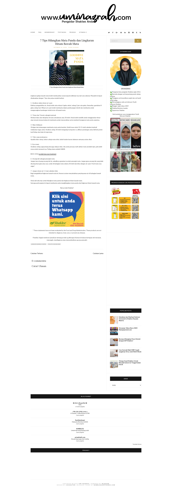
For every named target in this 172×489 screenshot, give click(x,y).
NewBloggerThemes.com (104, 485)
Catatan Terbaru (37, 253)
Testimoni (62, 32)
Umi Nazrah (84, 483)
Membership (50, 32)
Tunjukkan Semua (137, 444)
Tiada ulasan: (74, 47)
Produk (73, 32)
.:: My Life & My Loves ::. (80, 411)
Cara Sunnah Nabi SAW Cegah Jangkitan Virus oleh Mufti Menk (130, 351)
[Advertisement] (125, 269)
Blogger (105, 483)
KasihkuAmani (80, 420)
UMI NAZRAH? (125, 88)
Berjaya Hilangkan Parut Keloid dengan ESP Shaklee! (129, 340)
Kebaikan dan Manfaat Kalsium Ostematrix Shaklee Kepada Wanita (129, 318)
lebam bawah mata (38, 244)
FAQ (39, 32)
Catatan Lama (98, 253)
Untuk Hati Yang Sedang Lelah (80, 430)
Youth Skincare (54, 244)
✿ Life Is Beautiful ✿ (80, 403)
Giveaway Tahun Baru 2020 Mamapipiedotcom (128, 329)
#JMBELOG (80, 429)
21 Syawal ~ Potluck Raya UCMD (80, 413)
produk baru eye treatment (47, 154)
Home (33, 32)
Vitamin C (83, 32)
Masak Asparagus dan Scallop (80, 439)
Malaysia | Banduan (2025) (80, 422)
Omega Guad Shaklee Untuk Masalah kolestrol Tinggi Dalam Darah (130, 362)
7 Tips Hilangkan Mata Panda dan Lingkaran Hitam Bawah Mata (67, 42)
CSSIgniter (70, 485)
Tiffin (80, 405)
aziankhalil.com (80, 437)
